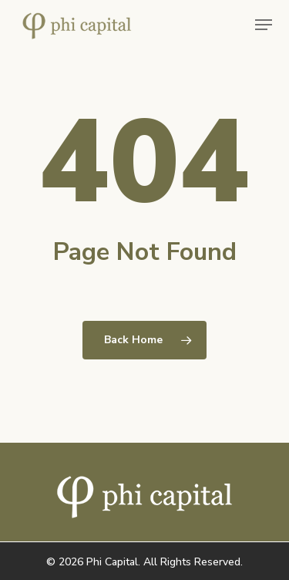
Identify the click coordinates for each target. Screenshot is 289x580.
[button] (263, 24)
